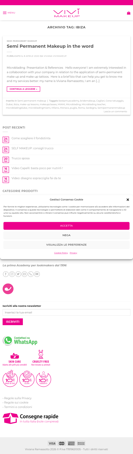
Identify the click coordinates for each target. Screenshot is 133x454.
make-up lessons (29, 104)
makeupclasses (48, 104)
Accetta (66, 225)
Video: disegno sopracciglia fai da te (36, 178)
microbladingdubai (16, 108)
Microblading (73, 104)
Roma (81, 108)
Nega (67, 235)
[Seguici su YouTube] (37, 274)
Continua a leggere (23, 89)
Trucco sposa (21, 158)
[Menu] (9, 12)
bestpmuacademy (69, 100)
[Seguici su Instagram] (12, 274)
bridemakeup (87, 100)
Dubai (9, 104)
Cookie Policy (61, 252)
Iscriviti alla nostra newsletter (22, 306)
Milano (55, 108)
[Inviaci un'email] (24, 274)
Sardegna (91, 108)
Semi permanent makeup (22, 41)
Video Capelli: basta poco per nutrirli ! (37, 168)
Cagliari (100, 100)
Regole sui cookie (16, 402)
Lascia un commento (115, 111)
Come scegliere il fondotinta (31, 138)
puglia (73, 108)
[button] (128, 199)
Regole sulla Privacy (18, 398)
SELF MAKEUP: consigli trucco (33, 148)
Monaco (64, 108)
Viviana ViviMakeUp (55, 56)
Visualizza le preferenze (66, 244)
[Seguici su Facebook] (6, 274)
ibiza (16, 104)
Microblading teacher (93, 104)
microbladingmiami (39, 108)
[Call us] (31, 274)
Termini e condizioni (18, 407)
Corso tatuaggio (114, 100)
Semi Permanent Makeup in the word (50, 46)
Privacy (73, 252)
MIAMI (61, 104)
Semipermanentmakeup (111, 108)
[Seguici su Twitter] (18, 274)
